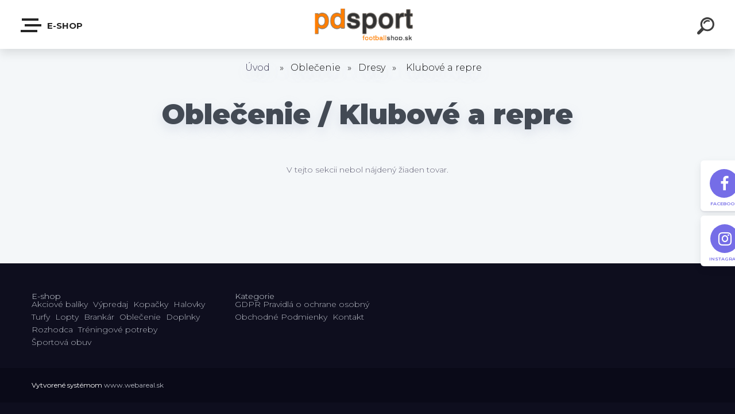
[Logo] (368, 24)
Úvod (257, 67)
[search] (707, 27)
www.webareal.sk (134, 385)
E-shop (52, 25)
